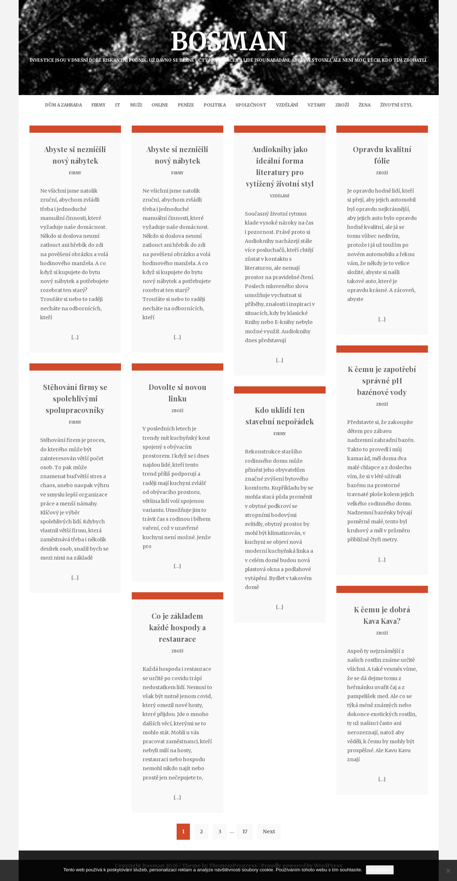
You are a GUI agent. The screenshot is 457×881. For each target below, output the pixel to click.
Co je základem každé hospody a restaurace (177, 627)
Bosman (228, 44)
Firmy (99, 105)
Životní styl (396, 105)
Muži (136, 105)
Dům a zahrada (63, 105)
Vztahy (317, 105)
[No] (448, 870)
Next (269, 831)
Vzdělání (287, 105)
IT (117, 105)
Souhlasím (380, 869)
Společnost (251, 105)
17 (244, 831)
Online (159, 105)
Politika (215, 105)
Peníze (186, 105)
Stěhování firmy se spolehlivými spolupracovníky (75, 398)
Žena (364, 105)
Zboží (342, 105)
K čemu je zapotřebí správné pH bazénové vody (382, 380)
